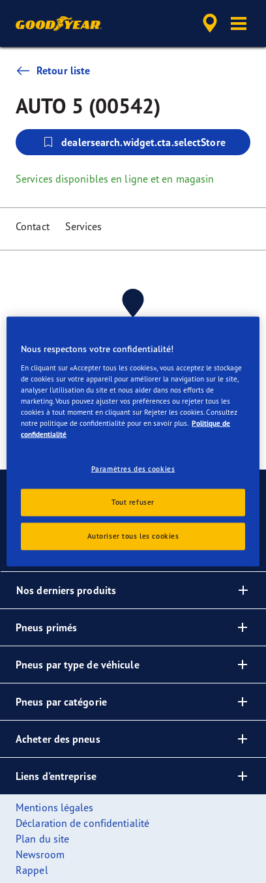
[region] (133, 442)
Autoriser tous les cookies (133, 535)
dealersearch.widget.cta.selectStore (133, 142)
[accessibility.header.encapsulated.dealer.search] (210, 23)
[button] (238, 23)
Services (83, 226)
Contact (33, 226)
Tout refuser (133, 502)
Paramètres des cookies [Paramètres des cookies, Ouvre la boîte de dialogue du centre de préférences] (133, 468)
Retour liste (53, 70)
